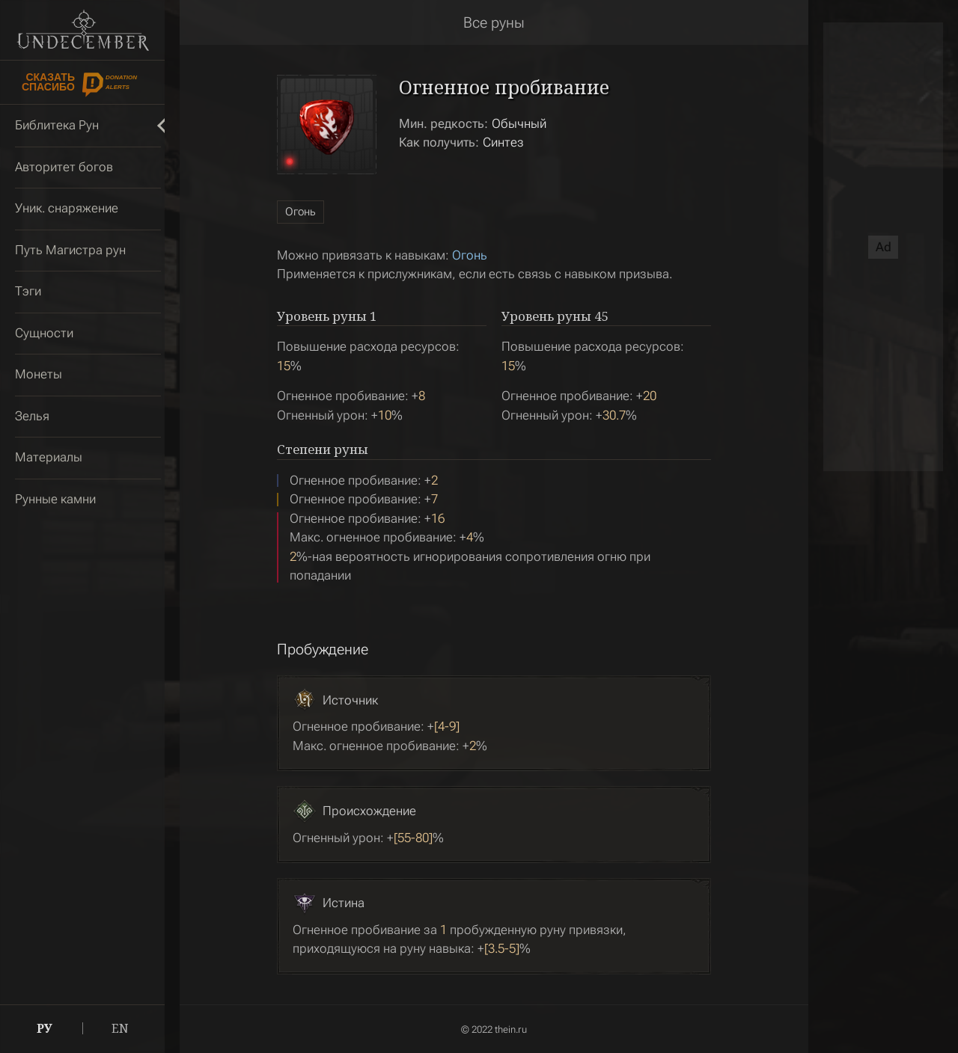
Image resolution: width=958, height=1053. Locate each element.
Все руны (494, 22)
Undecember (82, 30)
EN (120, 1028)
